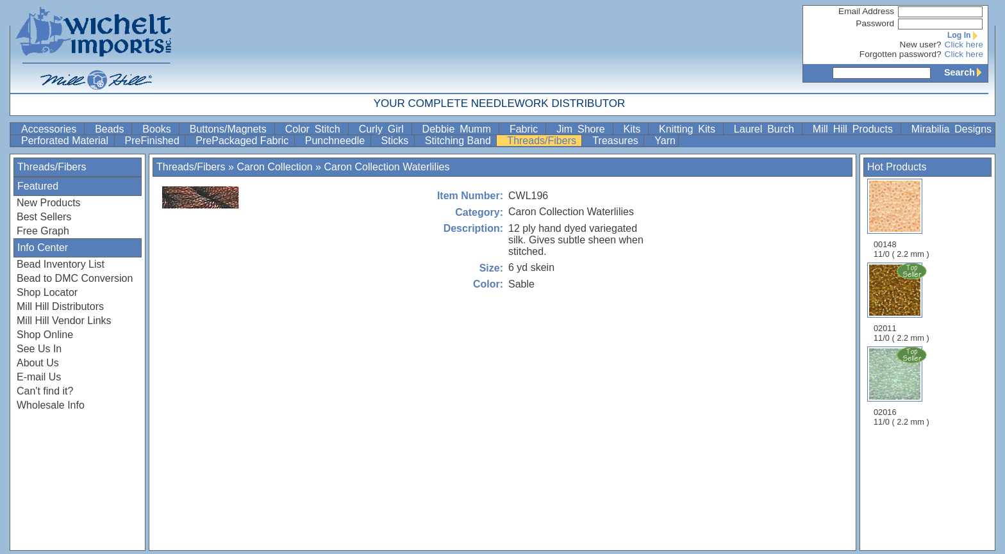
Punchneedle (336, 140)
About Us (38, 362)
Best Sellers (44, 216)
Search (966, 72)
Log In (965, 35)
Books (159, 129)
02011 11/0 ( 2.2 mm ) (902, 302)
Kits (635, 129)
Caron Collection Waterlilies (386, 166)
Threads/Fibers (543, 140)
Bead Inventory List (60, 264)
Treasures (616, 140)
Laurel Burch (766, 129)
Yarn (665, 140)
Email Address (866, 11)
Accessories (51, 129)
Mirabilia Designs (951, 129)
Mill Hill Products (855, 129)
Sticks (396, 140)
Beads (112, 129)
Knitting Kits (689, 129)
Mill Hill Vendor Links (64, 320)
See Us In (39, 348)
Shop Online (45, 334)
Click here (964, 44)
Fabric (526, 129)
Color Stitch (315, 129)
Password (875, 23)
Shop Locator (47, 292)
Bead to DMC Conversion (75, 278)
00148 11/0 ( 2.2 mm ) (901, 219)
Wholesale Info (51, 405)
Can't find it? (45, 391)
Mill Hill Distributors (60, 306)
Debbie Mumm (459, 129)
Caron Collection (274, 166)
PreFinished (154, 140)
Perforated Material (66, 140)
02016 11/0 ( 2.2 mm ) (902, 386)
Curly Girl (384, 129)
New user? (921, 44)
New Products (49, 202)
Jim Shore (583, 129)
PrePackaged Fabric (243, 140)
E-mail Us (39, 376)
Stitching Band (459, 140)
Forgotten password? (901, 54)
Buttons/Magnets (231, 129)
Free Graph (43, 230)
